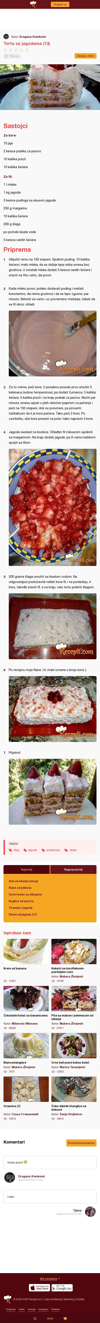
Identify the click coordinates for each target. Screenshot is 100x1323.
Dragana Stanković (32, 36)
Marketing (69, 1299)
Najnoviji (26, 869)
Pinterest (55, 1309)
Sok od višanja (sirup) (23, 881)
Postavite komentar (81, 1143)
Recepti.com (8, 1299)
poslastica (53, 850)
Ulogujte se (60, 4)
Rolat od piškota (20, 887)
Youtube (31, 1309)
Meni (50, 1318)
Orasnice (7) (26, 1098)
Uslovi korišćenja (53, 1299)
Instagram (43, 1309)
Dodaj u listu (85, 55)
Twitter (21, 1309)
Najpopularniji (73, 869)
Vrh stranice (48, 1278)
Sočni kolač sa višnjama (25, 894)
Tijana (77, 1210)
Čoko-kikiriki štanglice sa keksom (74, 1098)
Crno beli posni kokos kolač (74, 1053)
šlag (16, 850)
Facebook (10, 1309)
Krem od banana (26, 961)
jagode (32, 850)
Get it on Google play (62, 1287)
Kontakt (80, 1299)
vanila (72, 850)
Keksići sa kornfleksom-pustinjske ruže (74, 961)
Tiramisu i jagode (20, 907)
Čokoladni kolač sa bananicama (26, 1008)
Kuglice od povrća (21, 901)
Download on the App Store (39, 1287)
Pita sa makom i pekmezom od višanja (74, 1008)
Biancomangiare (26, 1053)
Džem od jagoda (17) (23, 914)
